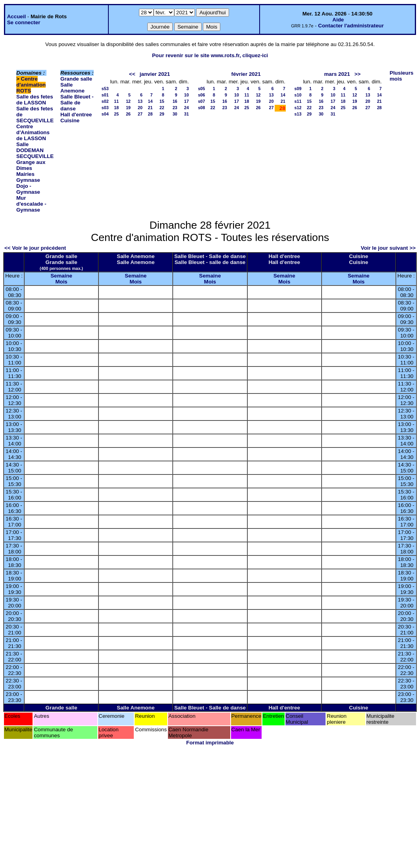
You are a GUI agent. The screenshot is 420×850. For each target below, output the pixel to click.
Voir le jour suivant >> (388, 248)
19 (128, 107)
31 (186, 114)
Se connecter (23, 22)
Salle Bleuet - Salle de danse (77, 103)
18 (116, 107)
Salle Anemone (72, 88)
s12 (298, 107)
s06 (201, 95)
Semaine (61, 276)
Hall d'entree (76, 115)
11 (116, 101)
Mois (61, 282)
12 (128, 101)
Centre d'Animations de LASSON (33, 132)
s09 (298, 88)
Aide (338, 20)
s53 (105, 88)
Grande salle (76, 79)
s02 (105, 101)
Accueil (16, 16)
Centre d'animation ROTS (31, 85)
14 (150, 101)
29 (162, 114)
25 (116, 114)
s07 (201, 101)
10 (186, 95)
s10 (298, 95)
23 (175, 107)
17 (186, 101)
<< (132, 74)
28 (150, 114)
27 (140, 114)
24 (186, 107)
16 (175, 101)
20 (140, 107)
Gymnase (28, 180)
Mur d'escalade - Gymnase (31, 204)
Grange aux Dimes (30, 165)
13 (140, 101)
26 (128, 114)
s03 (105, 107)
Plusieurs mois (402, 76)
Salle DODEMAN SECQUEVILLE (35, 150)
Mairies (25, 174)
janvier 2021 (155, 74)
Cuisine (69, 120)
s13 (298, 114)
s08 (201, 107)
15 (162, 101)
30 (175, 114)
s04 (105, 114)
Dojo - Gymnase (28, 189)
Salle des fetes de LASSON (34, 100)
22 (162, 107)
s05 (201, 88)
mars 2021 (337, 74)
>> (357, 74)
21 (150, 107)
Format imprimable (210, 743)
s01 (105, 95)
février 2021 (245, 74)
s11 (298, 101)
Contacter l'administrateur (350, 26)
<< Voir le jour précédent (35, 248)
